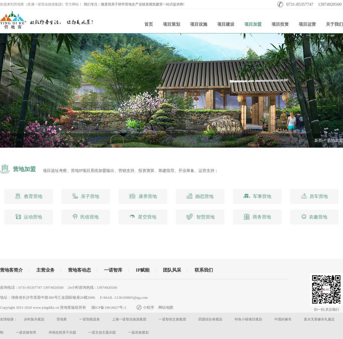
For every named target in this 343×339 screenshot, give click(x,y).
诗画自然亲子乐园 (62, 332)
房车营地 (314, 196)
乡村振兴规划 (34, 319)
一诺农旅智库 (26, 332)
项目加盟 (253, 24)
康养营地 (143, 196)
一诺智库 (113, 270)
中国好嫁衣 (283, 319)
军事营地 (257, 196)
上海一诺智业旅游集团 (129, 319)
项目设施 (198, 24)
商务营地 (257, 216)
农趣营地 (314, 216)
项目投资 (280, 24)
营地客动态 (79, 270)
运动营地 (28, 216)
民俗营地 (86, 216)
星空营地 (142, 216)
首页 (148, 24)
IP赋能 (142, 270)
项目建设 (225, 24)
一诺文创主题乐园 (102, 332)
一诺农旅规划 (138, 332)
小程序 (145, 307)
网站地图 (165, 307)
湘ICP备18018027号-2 (108, 307)
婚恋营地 (200, 196)
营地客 (62, 319)
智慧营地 (200, 216)
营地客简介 (11, 270)
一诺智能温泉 (89, 319)
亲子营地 (85, 195)
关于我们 (334, 24)
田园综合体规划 (210, 319)
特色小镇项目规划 (248, 319)
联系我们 (204, 270)
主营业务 (45, 270)
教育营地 (28, 196)
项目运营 (307, 24)
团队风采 (172, 270)
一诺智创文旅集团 (172, 319)
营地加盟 (335, 140)
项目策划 (171, 24)
